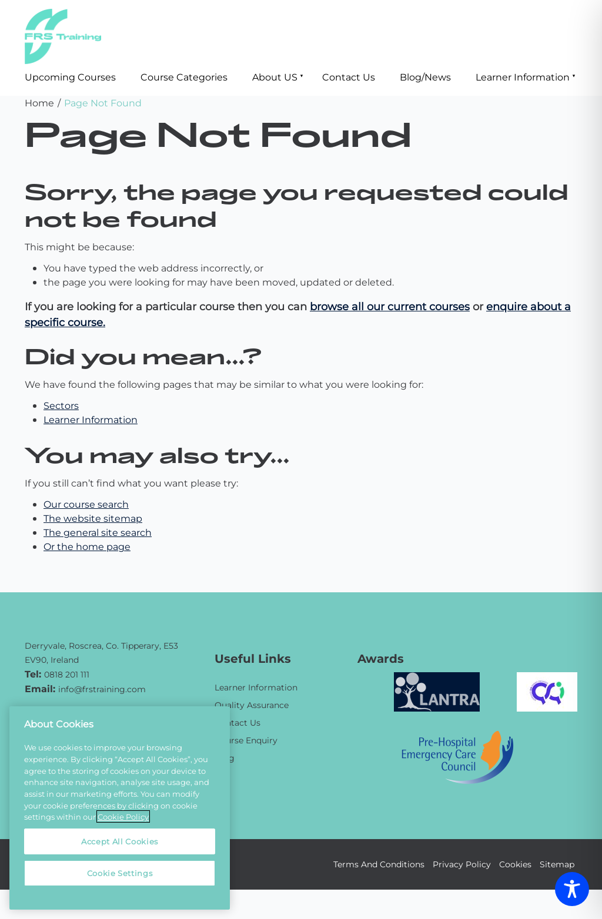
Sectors (61, 405)
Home (39, 102)
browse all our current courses (390, 306)
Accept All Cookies (119, 841)
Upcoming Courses (70, 77)
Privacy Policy (462, 864)
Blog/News (425, 77)
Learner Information (523, 77)
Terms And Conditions (378, 864)
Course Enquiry (246, 740)
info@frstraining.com (102, 689)
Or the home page (87, 546)
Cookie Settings (120, 873)
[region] (119, 808)
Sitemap (557, 864)
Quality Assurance (252, 704)
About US (274, 77)
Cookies (515, 864)
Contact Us (348, 77)
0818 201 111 (66, 674)
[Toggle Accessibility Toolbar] (572, 889)
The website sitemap (93, 518)
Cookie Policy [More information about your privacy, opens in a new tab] (123, 816)
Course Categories (184, 77)
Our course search (86, 504)
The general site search (98, 532)
